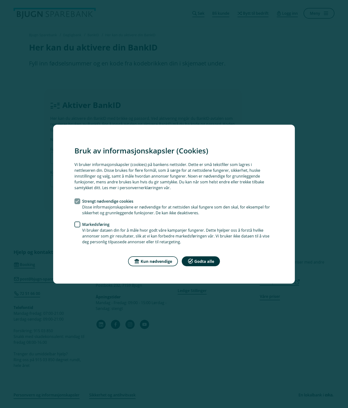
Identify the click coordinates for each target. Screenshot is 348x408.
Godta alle (201, 261)
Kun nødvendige (153, 261)
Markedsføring (95, 224)
